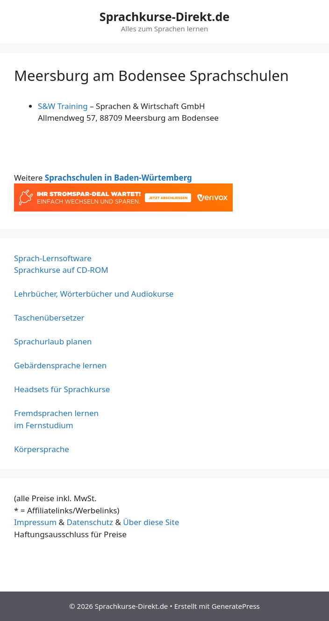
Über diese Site (151, 522)
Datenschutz (89, 522)
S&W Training (63, 106)
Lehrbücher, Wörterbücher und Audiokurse (93, 293)
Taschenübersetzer (49, 317)
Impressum (35, 522)
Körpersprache (41, 449)
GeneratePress (236, 606)
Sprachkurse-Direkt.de (164, 16)
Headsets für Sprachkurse (62, 389)
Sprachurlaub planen (53, 341)
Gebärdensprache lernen (60, 365)
